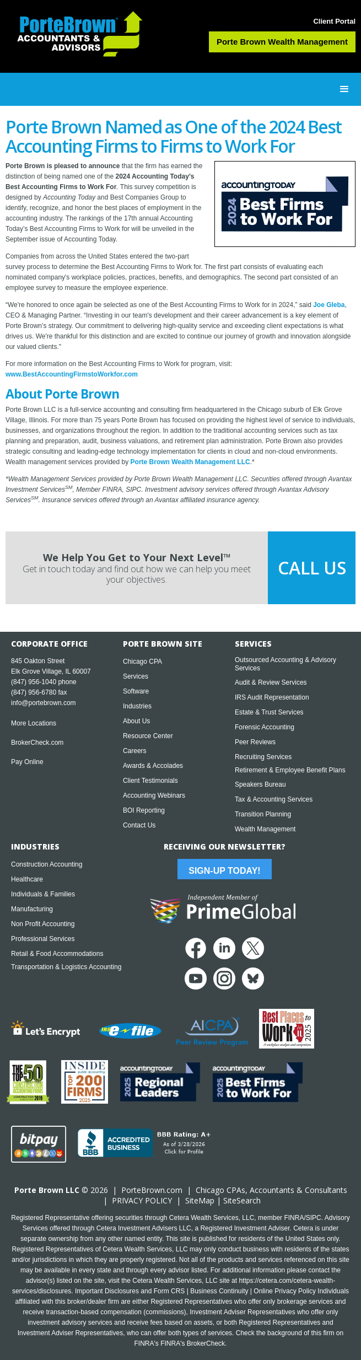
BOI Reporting (144, 810)
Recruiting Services (263, 757)
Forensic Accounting (264, 727)
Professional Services (42, 939)
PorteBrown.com (151, 1190)
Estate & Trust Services (269, 712)
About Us (136, 721)
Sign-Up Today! (224, 870)
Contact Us (139, 825)
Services (135, 676)
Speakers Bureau (260, 784)
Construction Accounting (46, 864)
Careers (135, 751)
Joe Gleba (328, 305)
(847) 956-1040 (33, 682)
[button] (344, 89)
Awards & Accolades (153, 766)
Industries (137, 706)
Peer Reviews (255, 742)
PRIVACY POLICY (142, 1200)
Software (136, 691)
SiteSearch (242, 1200)
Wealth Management (265, 829)
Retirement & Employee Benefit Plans (290, 770)
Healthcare (27, 879)
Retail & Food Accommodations (57, 954)
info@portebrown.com (43, 703)
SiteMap (199, 1200)
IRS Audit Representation (272, 697)
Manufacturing (32, 909)
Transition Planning (263, 814)
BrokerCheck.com (37, 742)
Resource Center (148, 736)
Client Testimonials (150, 780)
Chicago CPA (142, 661)
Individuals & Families (43, 894)
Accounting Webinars (154, 795)
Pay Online (27, 762)
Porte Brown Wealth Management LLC (190, 462)
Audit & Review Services (271, 682)
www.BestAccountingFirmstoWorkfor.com (72, 374)
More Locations (33, 723)
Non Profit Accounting (42, 924)
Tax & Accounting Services (273, 799)
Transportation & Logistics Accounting (66, 967)
